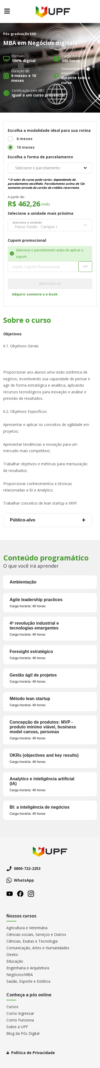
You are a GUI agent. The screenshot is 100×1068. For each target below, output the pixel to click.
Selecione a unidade (27, 222)
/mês (45, 204)
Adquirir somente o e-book (35, 294)
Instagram (31, 893)
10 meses (26, 147)
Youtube (9, 893)
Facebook (20, 893)
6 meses (25, 138)
